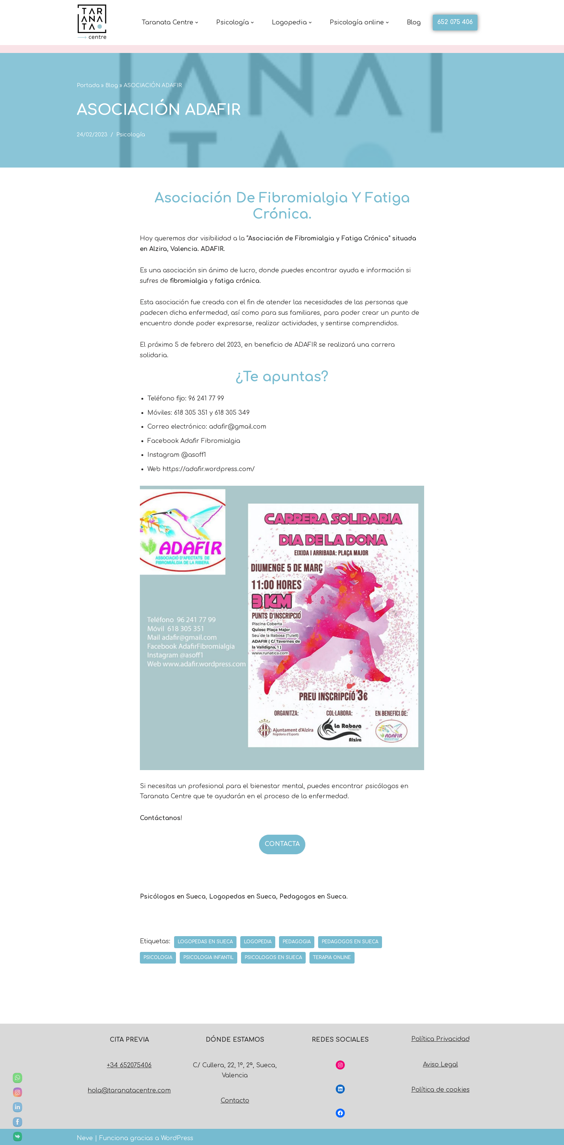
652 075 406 (455, 22)
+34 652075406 (129, 1062)
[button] (196, 22)
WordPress (177, 1135)
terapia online (333, 954)
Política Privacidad (440, 1036)
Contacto (235, 1097)
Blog (414, 22)
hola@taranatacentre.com (129, 1087)
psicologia (158, 954)
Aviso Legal (440, 1061)
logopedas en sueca (205, 938)
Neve (85, 1135)
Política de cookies (440, 1086)
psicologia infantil (208, 954)
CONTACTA (282, 841)
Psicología (130, 134)
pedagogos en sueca (350, 938)
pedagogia (297, 938)
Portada (88, 85)
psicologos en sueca (273, 954)
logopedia (257, 938)
